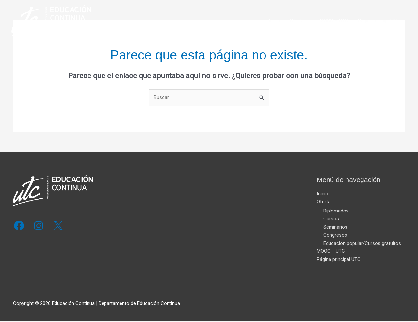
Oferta (297, 22)
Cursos (331, 219)
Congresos (335, 235)
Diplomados (336, 211)
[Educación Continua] (56, 22)
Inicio (274, 22)
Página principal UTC (380, 22)
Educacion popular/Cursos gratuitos (362, 243)
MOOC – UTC (334, 22)
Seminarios (335, 227)
